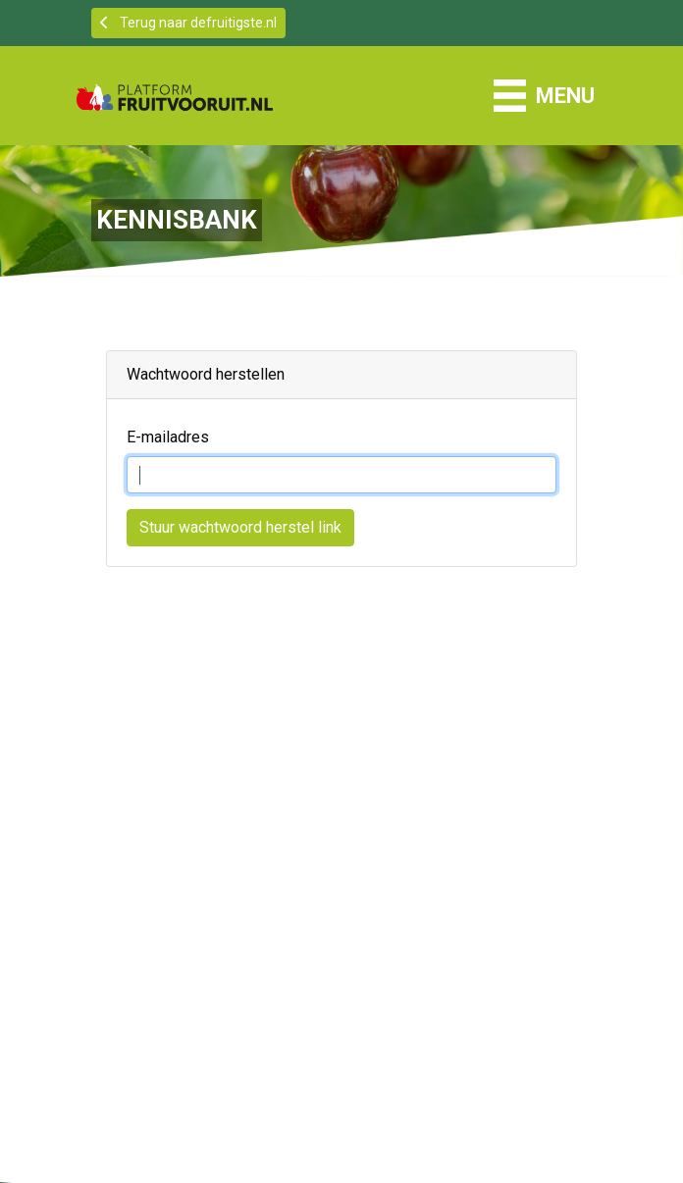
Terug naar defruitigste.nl (188, 22)
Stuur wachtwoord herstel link (240, 527)
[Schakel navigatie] (544, 96)
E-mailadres (168, 437)
